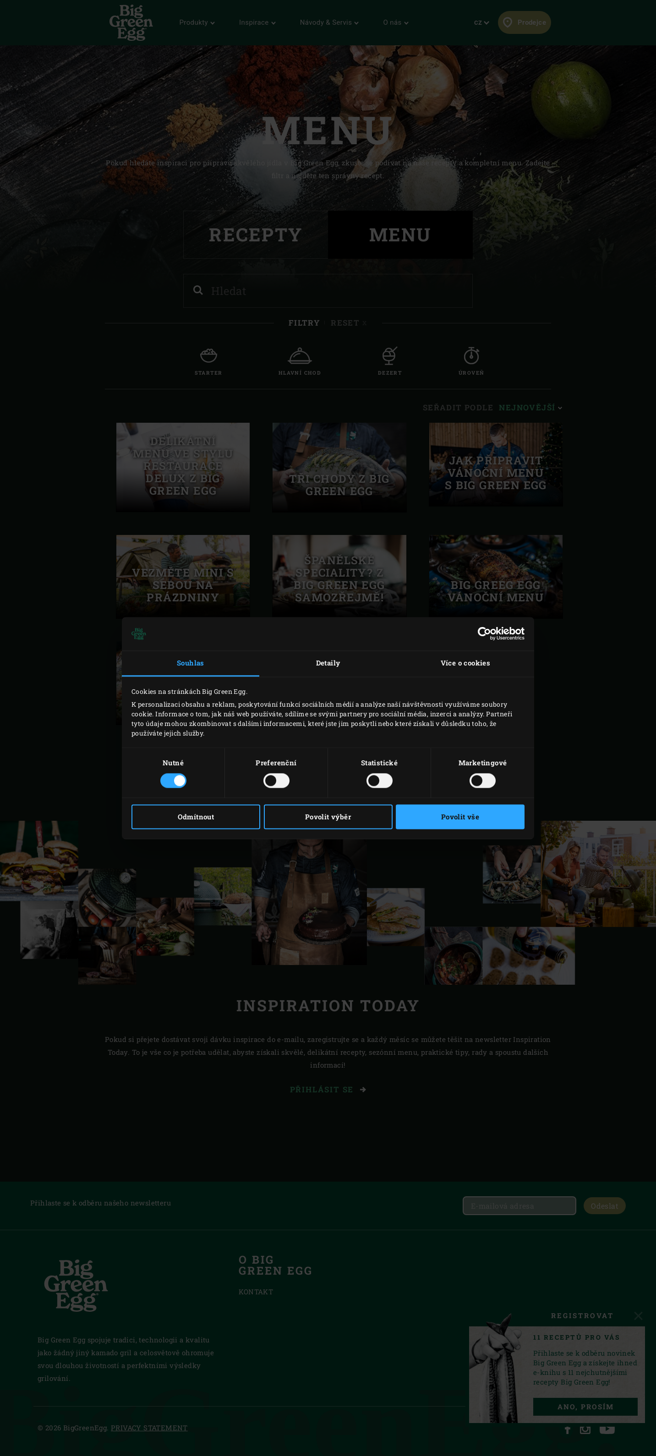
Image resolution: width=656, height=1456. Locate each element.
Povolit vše (460, 816)
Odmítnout (196, 816)
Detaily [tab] (328, 663)
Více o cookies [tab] (466, 663)
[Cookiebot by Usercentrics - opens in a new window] (484, 634)
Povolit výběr (328, 816)
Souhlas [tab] (190, 663)
